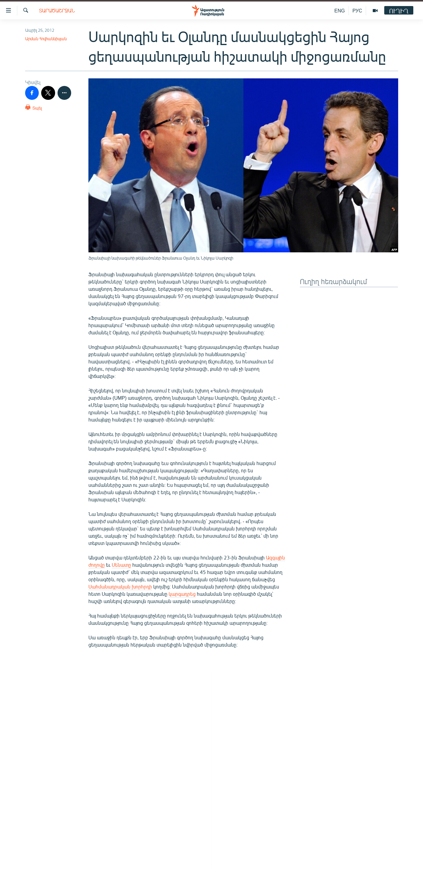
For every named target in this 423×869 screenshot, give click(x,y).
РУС (357, 10)
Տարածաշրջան (57, 10)
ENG (339, 10)
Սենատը (121, 565)
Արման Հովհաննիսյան (46, 38)
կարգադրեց (182, 594)
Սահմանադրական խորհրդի (120, 586)
